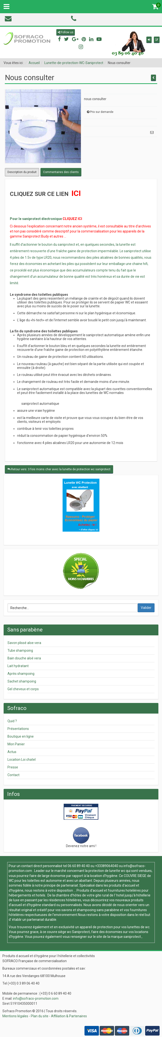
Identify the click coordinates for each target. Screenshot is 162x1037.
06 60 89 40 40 (79, 866)
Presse (12, 767)
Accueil (34, 63)
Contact (13, 775)
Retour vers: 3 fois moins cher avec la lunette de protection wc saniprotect (58, 469)
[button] (149, 40)
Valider (146, 608)
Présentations (18, 729)
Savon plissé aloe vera (24, 643)
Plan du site (39, 1016)
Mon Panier (16, 744)
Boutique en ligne (20, 736)
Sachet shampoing (21, 681)
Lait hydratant (18, 666)
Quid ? (12, 721)
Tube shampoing (20, 650)
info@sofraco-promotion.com (35, 998)
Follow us (65, 32)
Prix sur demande (101, 112)
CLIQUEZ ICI (72, 219)
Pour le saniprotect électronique (36, 219)
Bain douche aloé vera (24, 658)
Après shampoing (20, 674)
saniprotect (132, 937)
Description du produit (22, 172)
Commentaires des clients (61, 172)
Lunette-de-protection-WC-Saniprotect (73, 63)
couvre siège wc (59, 932)
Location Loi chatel (21, 759)
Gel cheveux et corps (23, 689)
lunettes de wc (138, 927)
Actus (11, 752)
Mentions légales (15, 1016)
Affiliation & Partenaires (69, 1016)
